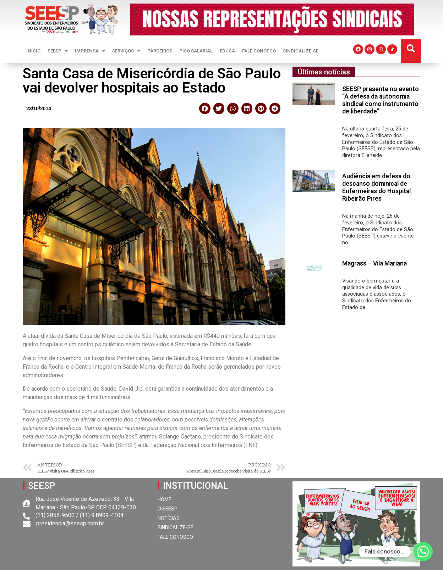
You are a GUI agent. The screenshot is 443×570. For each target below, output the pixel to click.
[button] (411, 49)
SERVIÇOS (126, 51)
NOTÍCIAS (169, 518)
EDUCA (227, 51)
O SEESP (167, 509)
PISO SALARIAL (196, 51)
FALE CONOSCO (259, 51)
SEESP (58, 51)
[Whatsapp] (423, 551)
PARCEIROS (159, 51)
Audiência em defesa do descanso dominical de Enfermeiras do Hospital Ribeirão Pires (376, 187)
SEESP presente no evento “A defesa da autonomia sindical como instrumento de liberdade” (380, 100)
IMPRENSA (90, 51)
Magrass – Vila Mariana (374, 263)
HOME (164, 499)
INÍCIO (33, 51)
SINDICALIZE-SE (300, 51)
